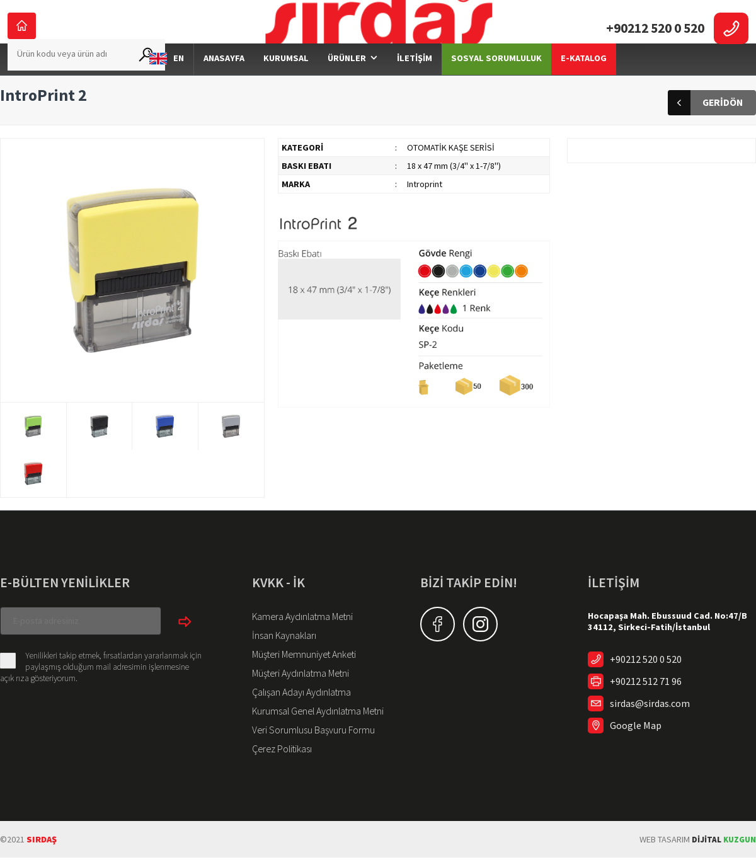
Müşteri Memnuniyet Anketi (300, 670)
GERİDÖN (705, 122)
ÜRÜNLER (347, 77)
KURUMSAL (286, 77)
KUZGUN (721, 848)
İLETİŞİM (414, 77)
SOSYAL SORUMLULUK (496, 77)
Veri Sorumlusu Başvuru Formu (306, 741)
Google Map (632, 744)
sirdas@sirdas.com (646, 722)
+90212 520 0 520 (641, 678)
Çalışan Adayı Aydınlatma (297, 705)
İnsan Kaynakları (281, 652)
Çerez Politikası (279, 758)
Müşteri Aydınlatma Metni (296, 688)
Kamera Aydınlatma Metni (297, 635)
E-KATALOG (584, 77)
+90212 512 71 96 (641, 700)
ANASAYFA (223, 77)
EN (166, 78)
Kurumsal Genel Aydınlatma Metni (312, 723)
